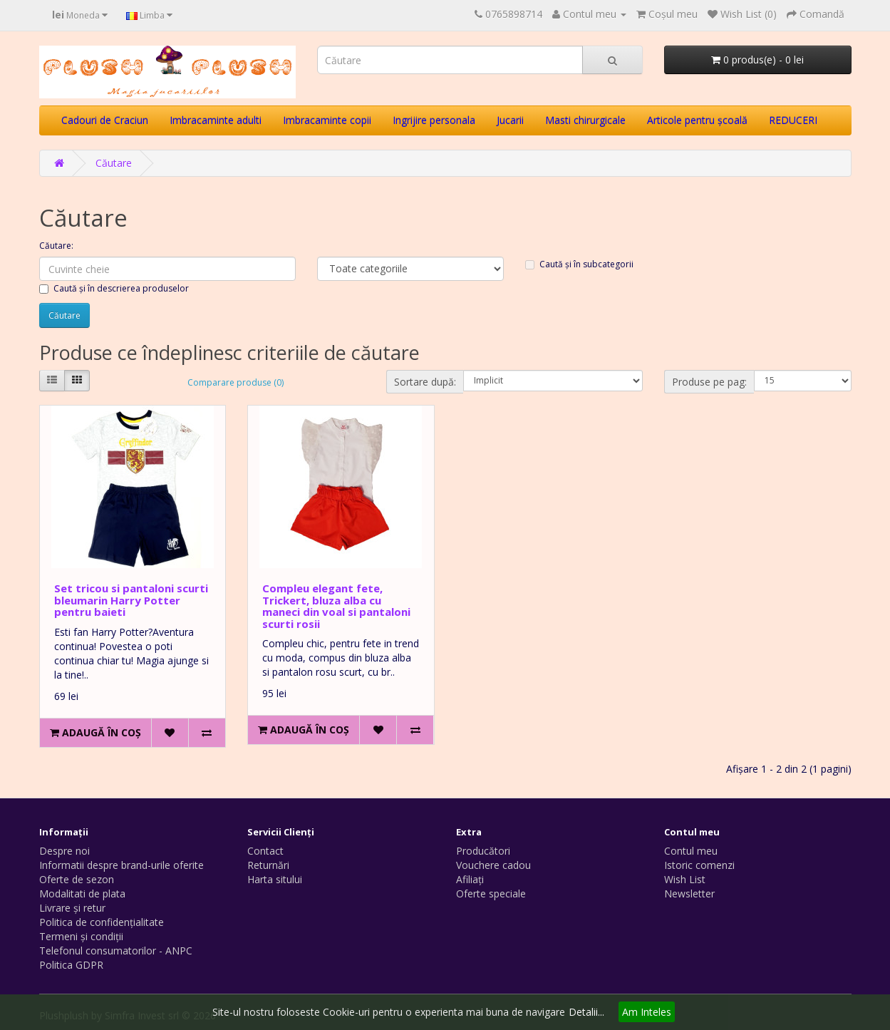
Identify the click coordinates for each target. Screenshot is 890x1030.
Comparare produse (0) (235, 382)
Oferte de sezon (76, 879)
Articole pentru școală (697, 120)
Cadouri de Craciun (104, 120)
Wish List (684, 879)
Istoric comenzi (699, 865)
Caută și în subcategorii (579, 264)
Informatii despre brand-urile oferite (121, 865)
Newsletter (689, 893)
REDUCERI (793, 120)
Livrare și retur (72, 908)
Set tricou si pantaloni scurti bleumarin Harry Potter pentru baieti (131, 600)
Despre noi (64, 851)
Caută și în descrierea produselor (114, 288)
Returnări (268, 865)
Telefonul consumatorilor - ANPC (115, 950)
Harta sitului (274, 879)
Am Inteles (646, 1012)
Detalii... (586, 1012)
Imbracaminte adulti (216, 120)
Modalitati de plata (82, 893)
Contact (265, 851)
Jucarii (510, 120)
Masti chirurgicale (585, 120)
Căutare (113, 163)
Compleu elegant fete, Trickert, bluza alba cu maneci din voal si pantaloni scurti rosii (336, 606)
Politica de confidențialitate (101, 922)
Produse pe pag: (709, 381)
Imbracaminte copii (327, 120)
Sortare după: (425, 381)
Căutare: (56, 246)
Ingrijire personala (434, 120)
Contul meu (691, 851)
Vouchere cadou (493, 865)
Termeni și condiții (81, 936)
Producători (483, 851)
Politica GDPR (71, 965)
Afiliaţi (470, 879)
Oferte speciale (491, 893)
